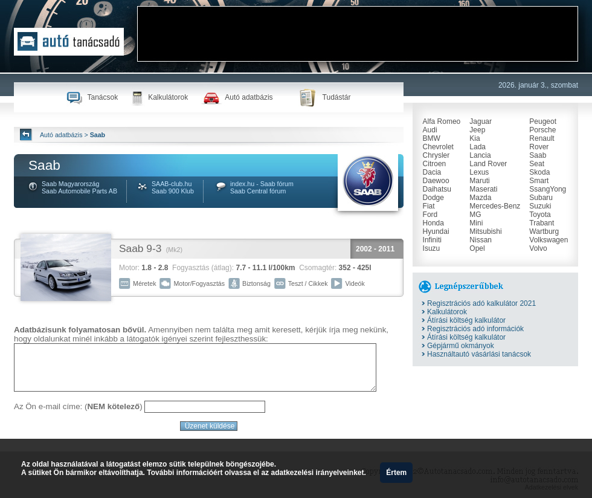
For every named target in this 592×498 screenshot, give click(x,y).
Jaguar (480, 121)
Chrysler (436, 155)
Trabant (541, 223)
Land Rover (488, 164)
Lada (477, 147)
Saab (537, 155)
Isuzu (431, 248)
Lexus (479, 172)
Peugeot (542, 121)
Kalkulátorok (168, 97)
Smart (539, 180)
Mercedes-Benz (494, 206)
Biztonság (256, 283)
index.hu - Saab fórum (262, 183)
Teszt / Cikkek (308, 283)
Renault (541, 138)
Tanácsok (102, 97)
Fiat (429, 206)
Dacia (432, 172)
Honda (433, 223)
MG (475, 214)
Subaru (541, 197)
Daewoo (436, 180)
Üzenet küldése (209, 426)
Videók (354, 283)
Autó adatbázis (248, 97)
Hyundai (436, 231)
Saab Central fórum (258, 191)
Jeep (477, 130)
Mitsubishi (485, 231)
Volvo (538, 248)
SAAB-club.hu (171, 183)
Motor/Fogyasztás (199, 283)
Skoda (539, 172)
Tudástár (337, 97)
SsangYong (547, 189)
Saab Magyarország (70, 183)
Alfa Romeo (442, 121)
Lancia (480, 155)
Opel (476, 248)
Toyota (539, 214)
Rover (539, 147)
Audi (430, 130)
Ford (430, 214)
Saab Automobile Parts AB (79, 191)
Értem (396, 472)
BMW (431, 138)
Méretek (144, 283)
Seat (536, 164)
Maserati (483, 189)
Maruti (479, 180)
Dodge (433, 197)
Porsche (542, 130)
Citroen (434, 164)
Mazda (480, 197)
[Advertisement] (182, 44)
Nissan (480, 240)
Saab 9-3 (140, 248)
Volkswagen (548, 240)
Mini (476, 223)
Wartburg (544, 231)
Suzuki (540, 206)
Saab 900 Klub (173, 191)
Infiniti (432, 240)
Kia (474, 138)
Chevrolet (438, 147)
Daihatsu (437, 189)
